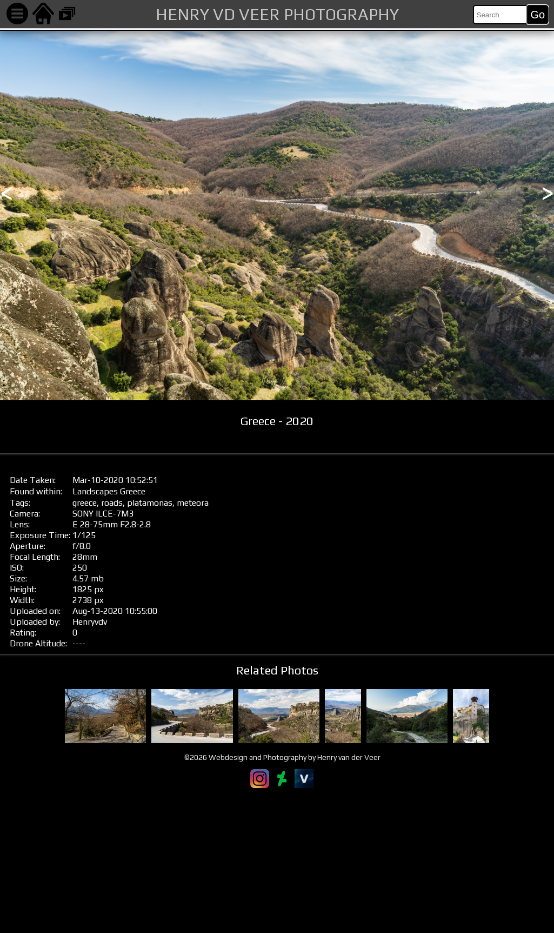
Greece (132, 491)
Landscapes (95, 491)
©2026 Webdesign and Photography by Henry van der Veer (282, 757)
